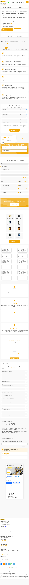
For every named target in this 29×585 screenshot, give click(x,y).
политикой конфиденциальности (18, 152)
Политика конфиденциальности (14, 577)
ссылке (5, 532)
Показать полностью (5, 440)
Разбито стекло (3, 178)
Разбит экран (3, 181)
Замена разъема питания (5, 122)
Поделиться (1, 570)
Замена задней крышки (5, 114)
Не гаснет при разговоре (5, 185)
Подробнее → (25, 178)
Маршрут (9, 488)
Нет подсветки (3, 192)
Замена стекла (4, 109)
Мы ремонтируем (7, 7)
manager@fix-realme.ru (4, 553)
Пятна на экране (4, 188)
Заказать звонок (14, 204)
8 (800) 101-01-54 (3, 548)
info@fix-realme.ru (3, 551)
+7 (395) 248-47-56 (12, 2)
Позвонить (21, 7)
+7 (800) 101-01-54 (20, 2)
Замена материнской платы (5, 119)
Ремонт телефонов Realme (10, 536)
